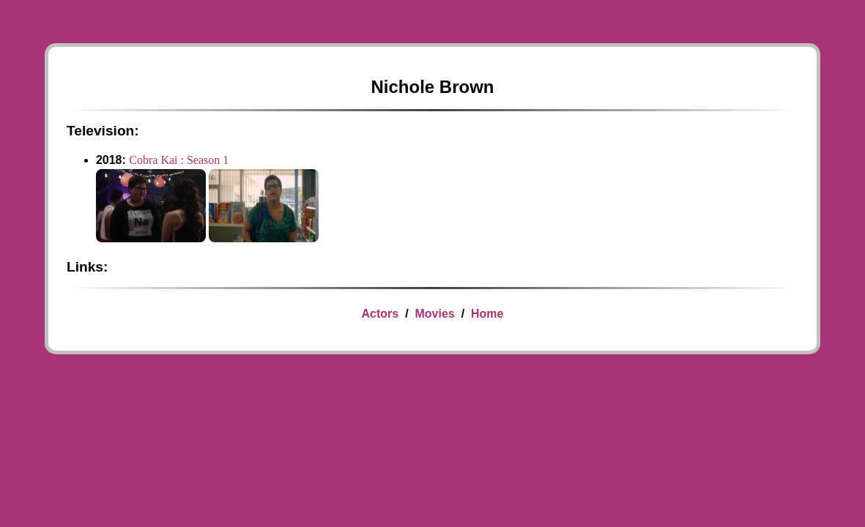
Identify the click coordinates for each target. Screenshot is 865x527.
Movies (434, 313)
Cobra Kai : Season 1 (179, 160)
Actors (380, 313)
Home (487, 313)
